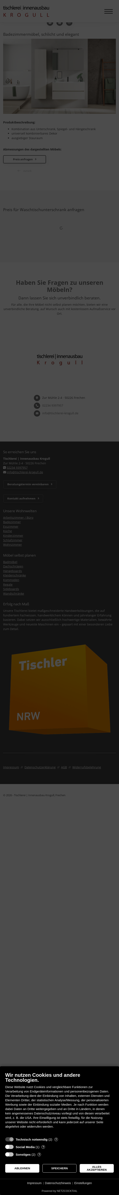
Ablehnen (22, 1168)
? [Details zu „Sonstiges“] (39, 1154)
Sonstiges (23, 1154)
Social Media (25, 1147)
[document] (59, 1103)
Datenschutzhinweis (58, 1183)
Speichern (59, 1168)
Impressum (34, 1183)
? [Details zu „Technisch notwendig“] (56, 1139)
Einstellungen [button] (83, 1183)
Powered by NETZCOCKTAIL (59, 1190)
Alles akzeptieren (97, 1168)
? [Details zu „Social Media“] (43, 1147)
